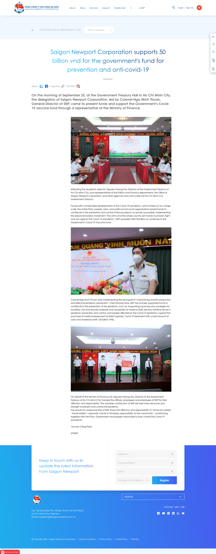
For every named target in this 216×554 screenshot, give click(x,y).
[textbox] (99, 30)
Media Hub (119, 7)
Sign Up (189, 7)
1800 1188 (179, 507)
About (73, 7)
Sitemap (135, 539)
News (82, 7)
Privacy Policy (105, 539)
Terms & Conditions (87, 539)
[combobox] (99, 30)
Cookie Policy (121, 539)
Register (164, 480)
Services (94, 7)
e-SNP (142, 7)
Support (106, 7)
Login (180, 7)
